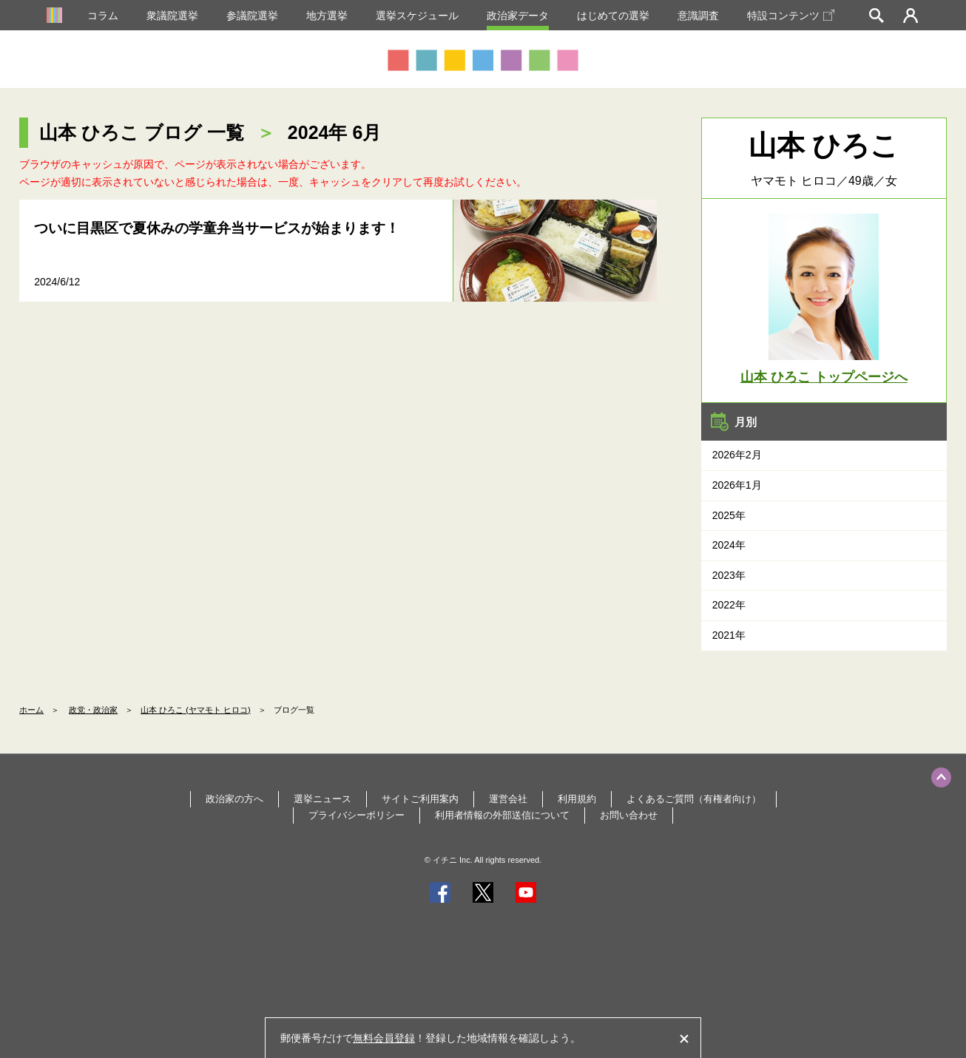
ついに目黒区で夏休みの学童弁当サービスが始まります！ (216, 228)
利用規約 (577, 798)
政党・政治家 (93, 709)
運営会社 (508, 798)
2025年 (729, 515)
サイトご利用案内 (420, 798)
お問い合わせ (629, 815)
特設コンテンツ (790, 15)
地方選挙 (327, 15)
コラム (102, 15)
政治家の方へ (234, 798)
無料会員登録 (384, 1038)
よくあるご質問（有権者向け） (693, 798)
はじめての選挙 (613, 15)
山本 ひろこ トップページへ (824, 377)
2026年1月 (737, 485)
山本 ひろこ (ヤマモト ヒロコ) (196, 709)
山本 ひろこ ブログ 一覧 (141, 132)
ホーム (31, 709)
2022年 (729, 605)
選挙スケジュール (417, 15)
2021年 (729, 635)
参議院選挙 (252, 15)
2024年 (729, 545)
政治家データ (518, 15)
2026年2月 (737, 455)
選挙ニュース (322, 798)
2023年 (729, 575)
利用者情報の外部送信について (502, 815)
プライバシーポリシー (356, 815)
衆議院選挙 (172, 15)
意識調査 (698, 15)
